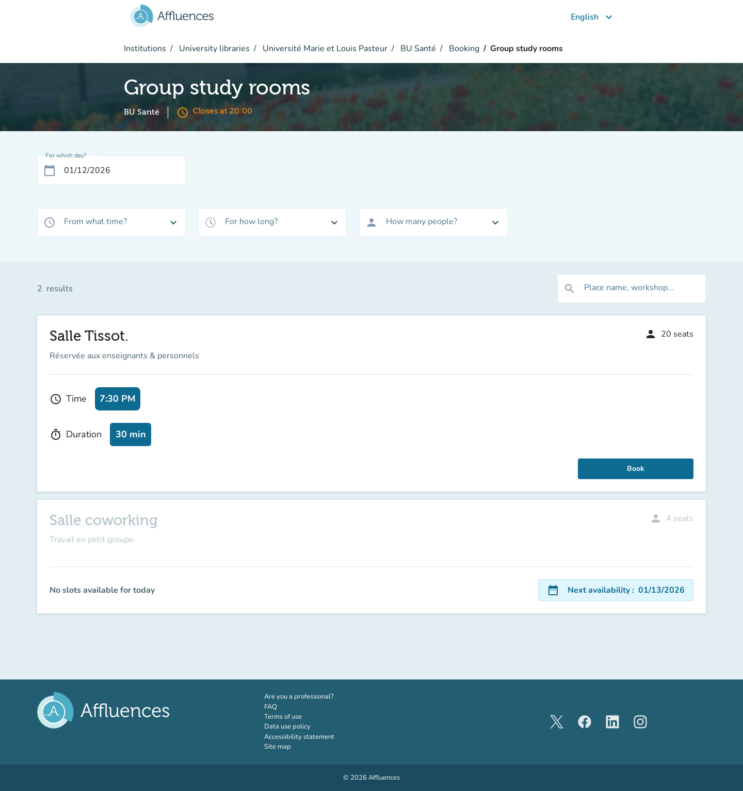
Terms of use (283, 716)
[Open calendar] (49, 170)
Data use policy (287, 726)
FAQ (270, 706)
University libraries (213, 48)
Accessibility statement (299, 736)
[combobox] (111, 222)
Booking (463, 48)
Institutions (145, 48)
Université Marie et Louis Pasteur (324, 48)
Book (635, 468)
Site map (277, 746)
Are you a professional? (313, 696)
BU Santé (417, 48)
